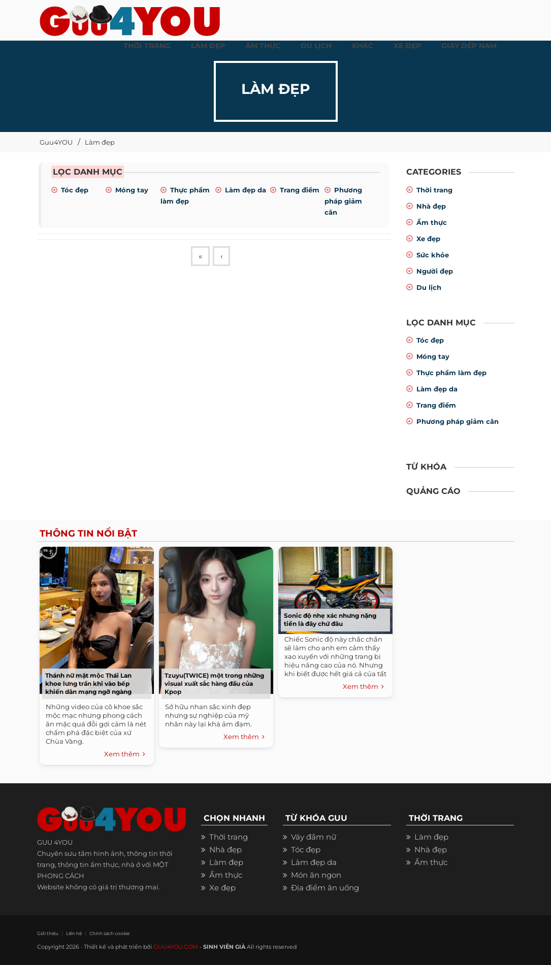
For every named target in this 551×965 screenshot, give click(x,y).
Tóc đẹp (74, 190)
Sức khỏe (432, 255)
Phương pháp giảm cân (343, 201)
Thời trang (434, 190)
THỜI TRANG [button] (147, 45)
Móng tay (131, 190)
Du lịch (428, 287)
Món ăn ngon (316, 875)
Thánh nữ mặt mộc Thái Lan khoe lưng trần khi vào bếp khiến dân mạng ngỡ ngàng (88, 683)
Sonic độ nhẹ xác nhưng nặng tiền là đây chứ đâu (330, 619)
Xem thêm (124, 754)
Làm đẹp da (245, 190)
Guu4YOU (56, 142)
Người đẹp (434, 271)
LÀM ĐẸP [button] (208, 45)
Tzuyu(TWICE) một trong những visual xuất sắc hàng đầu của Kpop (214, 683)
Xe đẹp (428, 239)
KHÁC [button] (362, 45)
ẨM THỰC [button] (262, 45)
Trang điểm (299, 190)
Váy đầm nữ (313, 837)
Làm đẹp (100, 142)
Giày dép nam (469, 45)
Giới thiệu (47, 933)
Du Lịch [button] (316, 45)
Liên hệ (74, 933)
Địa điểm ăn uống (325, 887)
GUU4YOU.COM (175, 946)
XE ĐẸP (407, 45)
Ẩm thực (431, 222)
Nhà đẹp (431, 206)
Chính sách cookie (109, 933)
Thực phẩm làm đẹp (451, 373)
